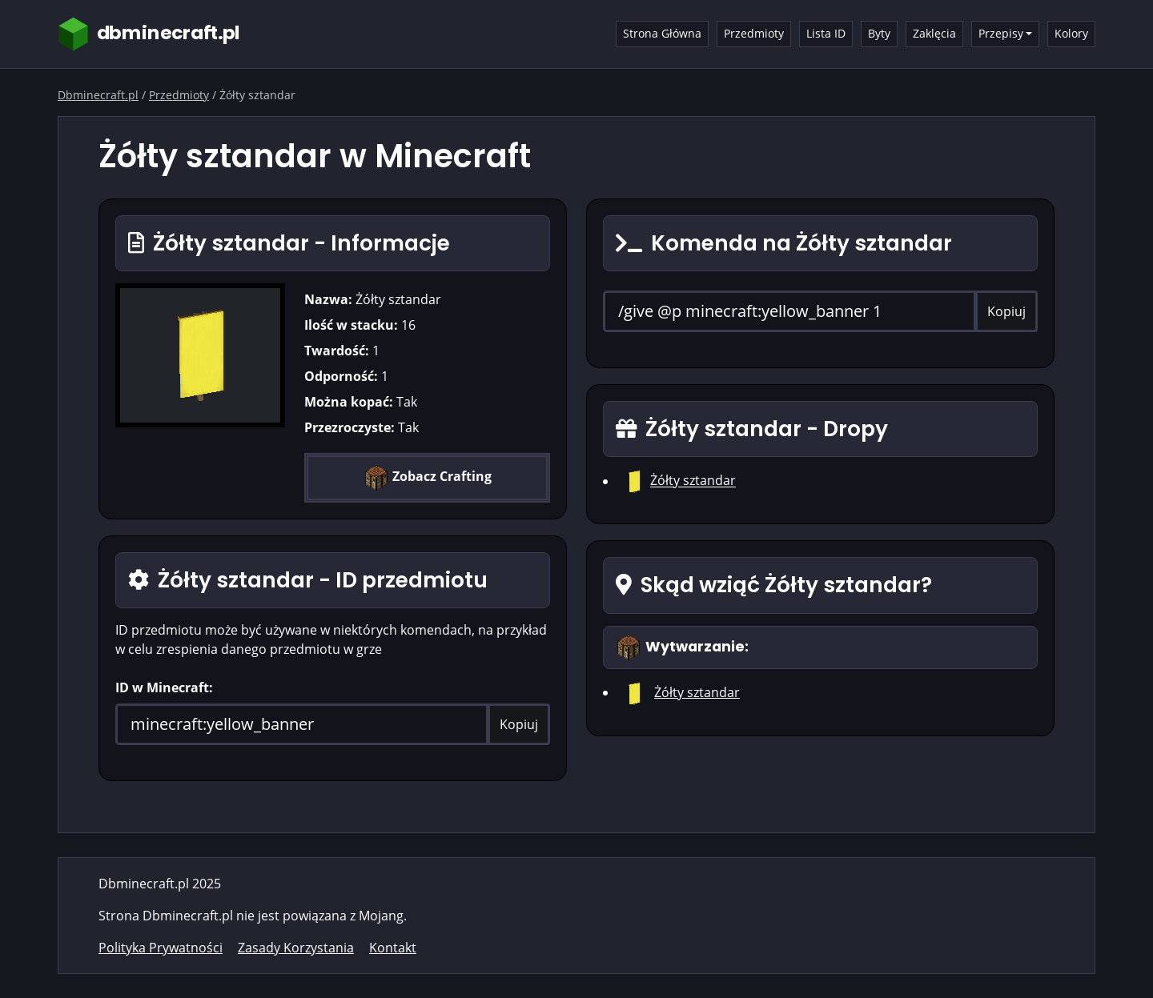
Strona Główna (662, 33)
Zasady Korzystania (296, 947)
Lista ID (826, 33)
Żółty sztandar (693, 481)
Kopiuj (519, 724)
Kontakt (392, 947)
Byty (879, 33)
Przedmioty (754, 33)
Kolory (1071, 33)
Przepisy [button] (1000, 33)
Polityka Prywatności (160, 947)
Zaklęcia (934, 33)
